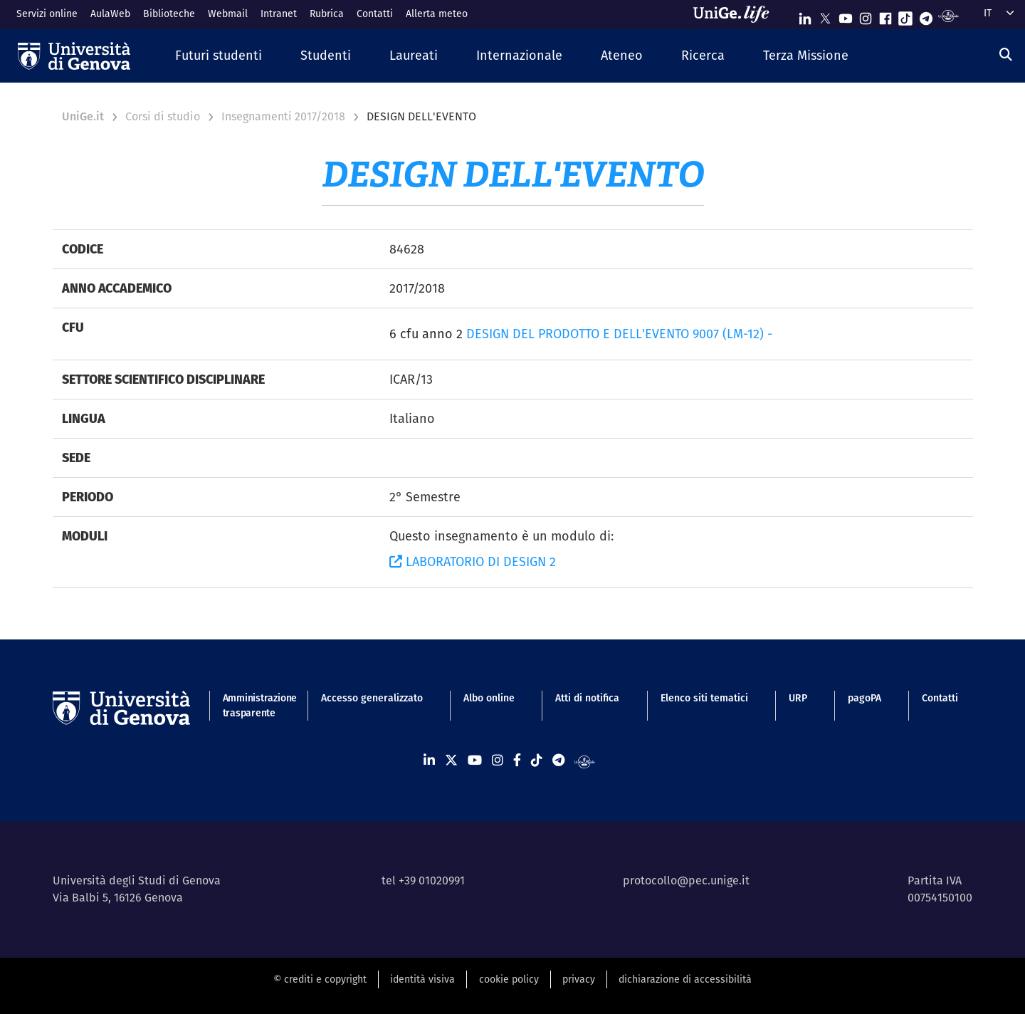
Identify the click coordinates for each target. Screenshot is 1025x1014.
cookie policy (509, 979)
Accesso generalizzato (372, 698)
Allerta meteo (437, 13)
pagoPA (864, 698)
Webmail (228, 13)
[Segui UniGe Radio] (948, 15)
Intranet (279, 13)
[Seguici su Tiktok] (905, 15)
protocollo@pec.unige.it (686, 880)
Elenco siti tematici (704, 698)
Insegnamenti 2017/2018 (283, 116)
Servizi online (47, 13)
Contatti (375, 13)
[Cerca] (1005, 54)
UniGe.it (83, 116)
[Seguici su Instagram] (865, 15)
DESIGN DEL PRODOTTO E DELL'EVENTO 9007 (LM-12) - (619, 334)
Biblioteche (169, 13)
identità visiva (422, 979)
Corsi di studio (162, 116)
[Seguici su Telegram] (926, 15)
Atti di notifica (587, 698)
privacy (578, 979)
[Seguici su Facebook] (885, 15)
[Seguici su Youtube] (845, 15)
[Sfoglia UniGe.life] (736, 14)
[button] (218, 56)
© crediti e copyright (320, 979)
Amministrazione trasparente (251, 705)
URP (798, 698)
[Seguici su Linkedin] (805, 15)
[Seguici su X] (825, 15)
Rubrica (327, 13)
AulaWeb (110, 13)
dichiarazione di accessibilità (685, 979)
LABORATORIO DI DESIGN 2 (472, 561)
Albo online (489, 698)
